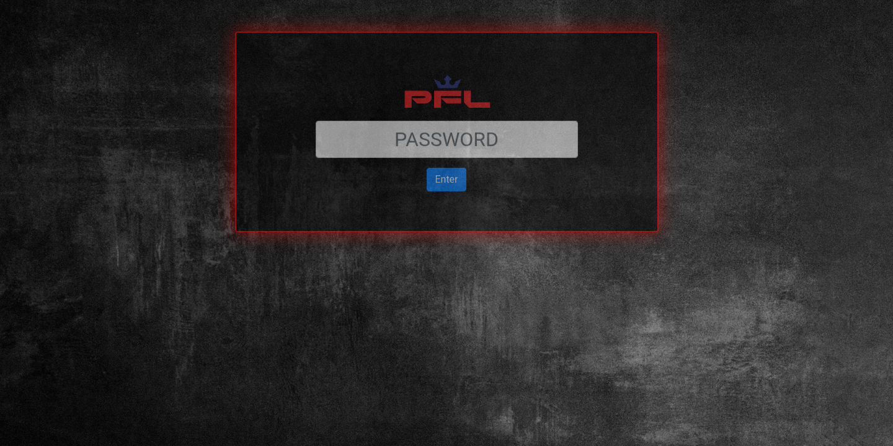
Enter (446, 151)
